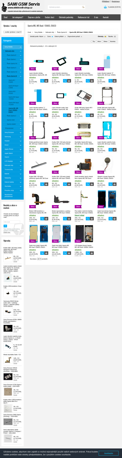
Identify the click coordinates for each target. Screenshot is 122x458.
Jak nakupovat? (17, 17)
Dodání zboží (49, 17)
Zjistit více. (6, 232)
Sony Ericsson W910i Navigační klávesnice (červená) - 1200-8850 (10, 369)
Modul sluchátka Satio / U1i (12, 354)
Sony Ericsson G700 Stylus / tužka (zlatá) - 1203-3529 (12, 385)
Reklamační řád (83, 17)
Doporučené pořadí (74, 36)
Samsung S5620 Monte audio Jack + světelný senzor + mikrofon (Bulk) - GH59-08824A (11, 303)
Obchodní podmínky (66, 17)
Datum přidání (59, 36)
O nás (96, 17)
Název (41, 36)
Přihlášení (105, 1)
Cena (49, 36)
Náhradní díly (50, 32)
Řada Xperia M (62, 32)
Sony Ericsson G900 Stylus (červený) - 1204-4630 (12, 415)
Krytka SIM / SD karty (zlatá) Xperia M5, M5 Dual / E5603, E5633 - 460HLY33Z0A (12, 250)
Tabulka (110, 36)
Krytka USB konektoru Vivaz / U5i (12, 287)
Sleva (105, 41)
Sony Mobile (38, 32)
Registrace (116, 1)
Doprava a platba (34, 17)
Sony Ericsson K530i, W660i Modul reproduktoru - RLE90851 (12, 321)
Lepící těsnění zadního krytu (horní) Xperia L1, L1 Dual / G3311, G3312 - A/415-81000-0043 (12, 338)
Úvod (5, 17)
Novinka (112, 41)
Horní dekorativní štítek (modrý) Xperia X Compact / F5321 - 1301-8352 (12, 431)
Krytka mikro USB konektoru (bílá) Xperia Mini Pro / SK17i (12, 401)
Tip (94, 41)
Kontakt (106, 17)
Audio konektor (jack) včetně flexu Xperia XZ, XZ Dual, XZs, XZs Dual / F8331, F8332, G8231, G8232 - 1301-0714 (12, 269)
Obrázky (100, 36)
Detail (15, 261)
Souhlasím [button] (108, 453)
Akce (99, 41)
